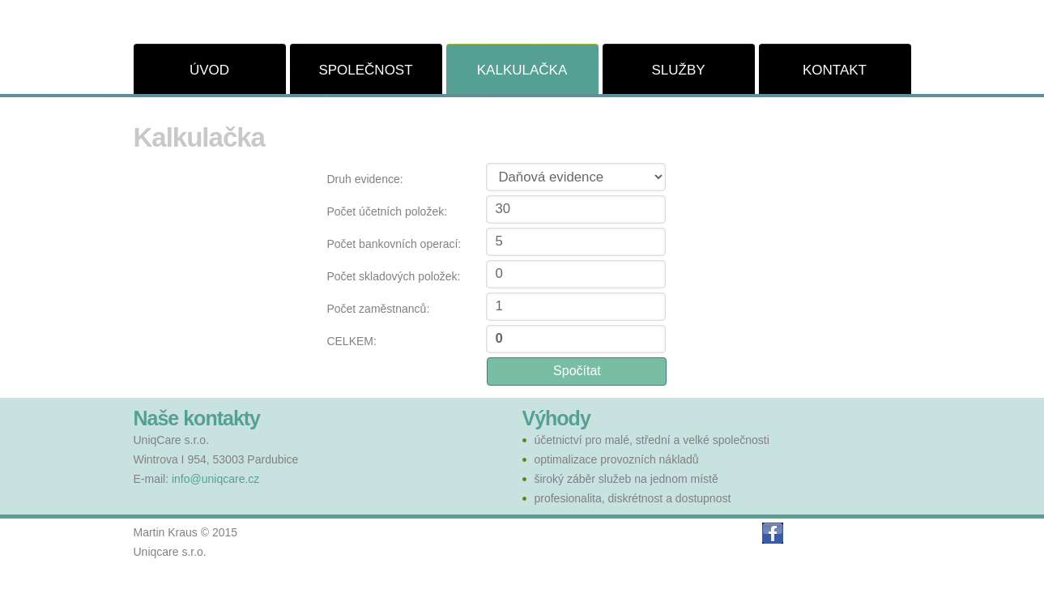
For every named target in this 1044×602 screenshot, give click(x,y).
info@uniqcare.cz (215, 478)
